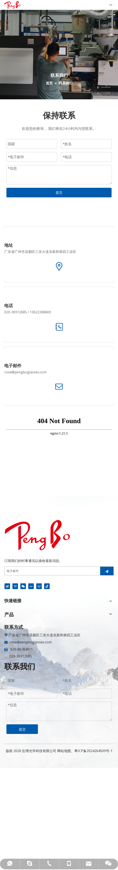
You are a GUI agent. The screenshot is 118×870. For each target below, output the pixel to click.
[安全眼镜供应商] (37, 535)
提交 (59, 192)
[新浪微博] (7, 586)
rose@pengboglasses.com (25, 372)
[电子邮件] (53, 571)
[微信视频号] (39, 586)
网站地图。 (65, 750)
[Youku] (15, 586)
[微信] (23, 586)
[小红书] (31, 586)
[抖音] (47, 586)
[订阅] (107, 570)
